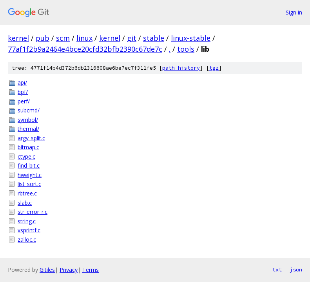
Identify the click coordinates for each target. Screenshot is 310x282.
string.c (27, 221)
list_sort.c (29, 184)
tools (185, 49)
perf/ (24, 101)
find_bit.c (29, 165)
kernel (18, 38)
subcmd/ (29, 110)
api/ (22, 82)
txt (277, 269)
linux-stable (190, 38)
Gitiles (47, 269)
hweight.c (30, 175)
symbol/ (28, 119)
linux (84, 38)
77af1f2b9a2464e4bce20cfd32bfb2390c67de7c (85, 49)
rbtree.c (27, 193)
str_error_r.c (32, 211)
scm (63, 38)
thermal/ (28, 128)
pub (42, 38)
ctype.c (26, 156)
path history (181, 68)
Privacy (69, 269)
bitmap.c (28, 147)
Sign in (294, 12)
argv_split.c (31, 138)
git (131, 38)
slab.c (25, 202)
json (296, 269)
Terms (90, 269)
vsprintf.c (29, 230)
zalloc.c (27, 239)
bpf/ (23, 92)
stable (153, 38)
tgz (214, 68)
